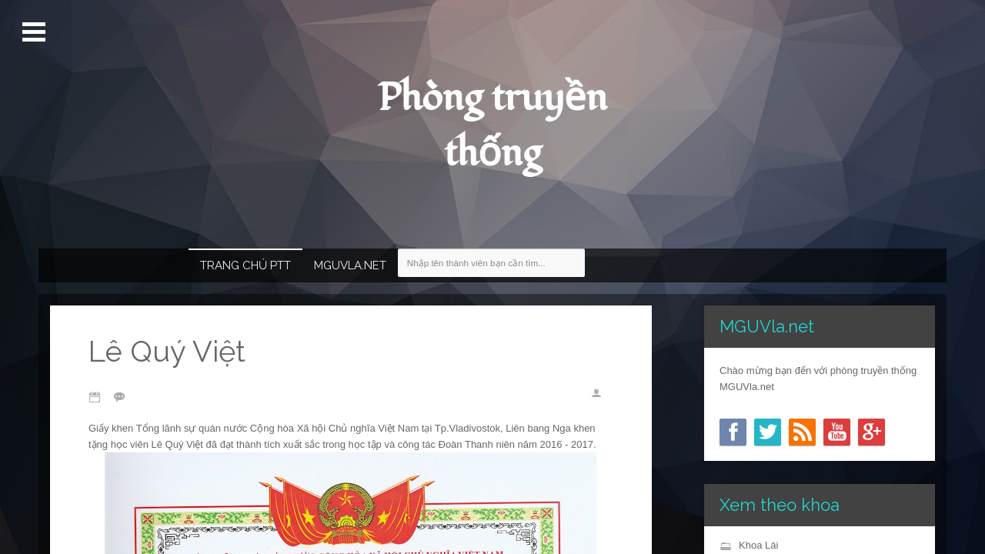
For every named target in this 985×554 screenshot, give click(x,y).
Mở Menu (35, 32)
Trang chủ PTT (245, 265)
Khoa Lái (758, 545)
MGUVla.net (350, 265)
